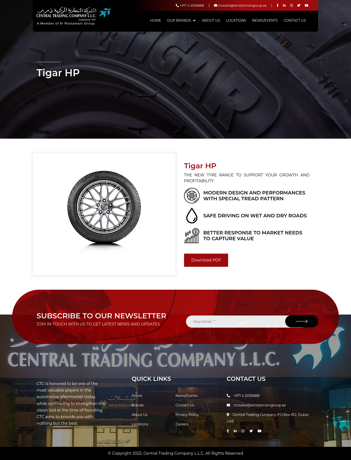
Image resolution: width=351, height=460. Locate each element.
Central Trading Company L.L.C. (174, 453)
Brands (138, 405)
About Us (211, 20)
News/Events (265, 20)
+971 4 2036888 (190, 5)
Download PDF (206, 260)
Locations (236, 20)
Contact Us (295, 20)
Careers (182, 424)
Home (155, 20)
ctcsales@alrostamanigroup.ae (240, 5)
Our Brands (179, 20)
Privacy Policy (187, 414)
